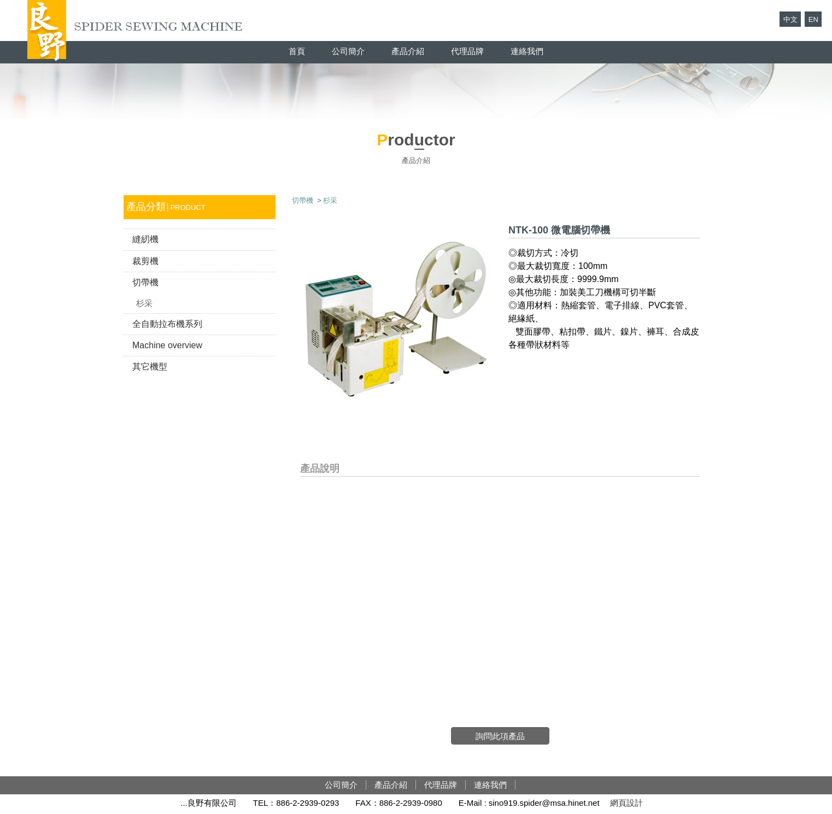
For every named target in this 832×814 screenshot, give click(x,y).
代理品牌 (467, 51)
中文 (790, 19)
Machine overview (167, 345)
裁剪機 (145, 261)
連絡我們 (527, 51)
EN (813, 19)
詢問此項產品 (500, 736)
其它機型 (149, 366)
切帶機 (145, 282)
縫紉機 (145, 239)
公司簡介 (348, 51)
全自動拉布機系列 (167, 324)
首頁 (297, 51)
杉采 (144, 303)
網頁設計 (626, 802)
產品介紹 (407, 51)
